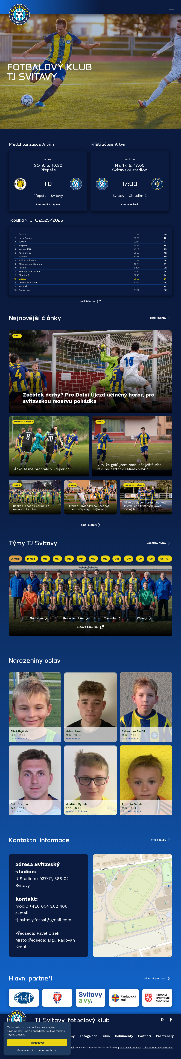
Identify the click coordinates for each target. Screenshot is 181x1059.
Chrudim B (138, 195)
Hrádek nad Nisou (28, 282)
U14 (81, 558)
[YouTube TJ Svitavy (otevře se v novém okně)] (162, 1020)
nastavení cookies (130, 1047)
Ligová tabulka (87, 627)
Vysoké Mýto (25, 249)
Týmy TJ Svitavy (33, 543)
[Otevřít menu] (171, 8)
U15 (69, 558)
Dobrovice (24, 290)
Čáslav (22, 234)
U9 (140, 558)
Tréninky (110, 618)
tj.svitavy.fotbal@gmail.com (43, 919)
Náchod (23, 286)
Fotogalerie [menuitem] (89, 1036)
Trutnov (23, 256)
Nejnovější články (35, 318)
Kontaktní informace (39, 840)
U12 (105, 558)
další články (158, 317)
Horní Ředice (25, 238)
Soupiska (37, 618)
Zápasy (142, 618)
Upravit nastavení (47, 1050)
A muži (15, 558)
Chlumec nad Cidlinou (30, 264)
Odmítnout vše (25, 1050)
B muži (31, 558)
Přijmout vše (37, 1042)
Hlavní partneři (30, 978)
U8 (151, 558)
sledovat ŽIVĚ (129, 204)
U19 (45, 558)
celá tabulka (87, 301)
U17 (57, 558)
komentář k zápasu (48, 204)
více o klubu (158, 839)
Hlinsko (23, 268)
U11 (117, 558)
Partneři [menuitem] (144, 1036)
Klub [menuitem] (106, 1036)
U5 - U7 (165, 558)
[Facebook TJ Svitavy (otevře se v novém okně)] (171, 1020)
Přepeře (39, 195)
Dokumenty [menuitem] (124, 1036)
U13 (93, 558)
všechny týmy (156, 543)
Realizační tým (73, 618)
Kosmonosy (25, 253)
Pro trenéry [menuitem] (165, 1036)
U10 (128, 558)
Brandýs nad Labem (29, 271)
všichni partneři (155, 978)
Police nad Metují (28, 260)
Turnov (22, 242)
